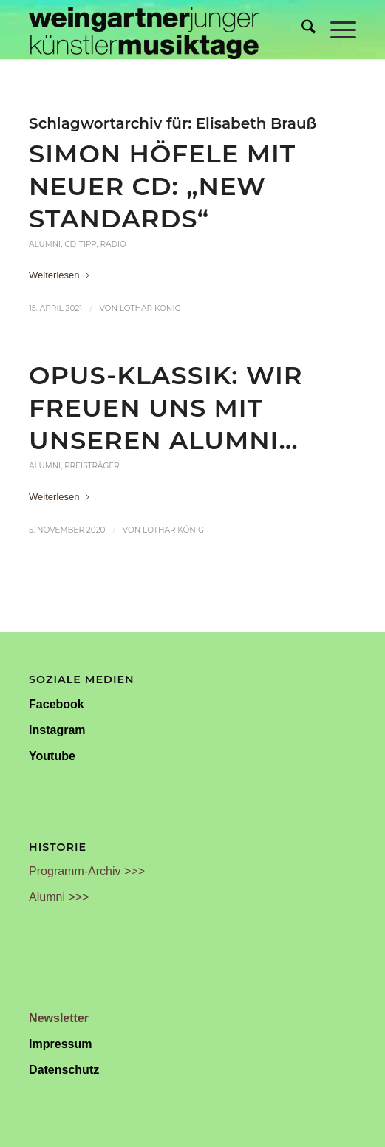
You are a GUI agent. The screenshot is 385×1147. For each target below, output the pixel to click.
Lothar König (150, 308)
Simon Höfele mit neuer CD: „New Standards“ (162, 185)
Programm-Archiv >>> (87, 871)
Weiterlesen (60, 275)
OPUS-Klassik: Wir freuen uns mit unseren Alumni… (165, 407)
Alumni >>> (59, 897)
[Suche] (301, 29)
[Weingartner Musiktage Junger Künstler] (159, 29)
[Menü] (336, 29)
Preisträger (92, 465)
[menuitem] (301, 29)
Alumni (45, 244)
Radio (113, 244)
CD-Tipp (80, 244)
